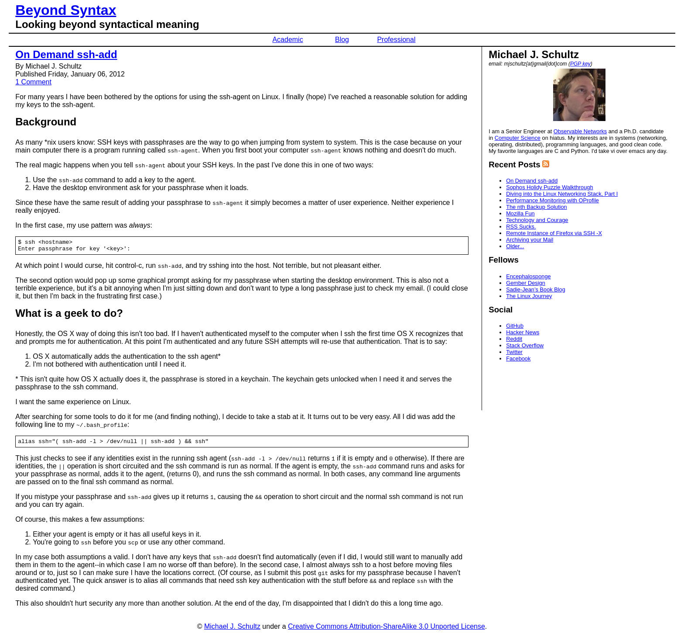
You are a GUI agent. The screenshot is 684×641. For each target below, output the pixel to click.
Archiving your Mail (529, 239)
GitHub (514, 325)
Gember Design (525, 283)
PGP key (580, 64)
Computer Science (517, 138)
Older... (515, 246)
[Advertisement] (578, 387)
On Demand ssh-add (66, 54)
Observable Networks (580, 131)
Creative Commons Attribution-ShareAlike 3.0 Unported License (386, 630)
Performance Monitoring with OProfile (552, 200)
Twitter (514, 352)
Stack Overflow (525, 345)
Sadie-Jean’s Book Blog (535, 289)
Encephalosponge (528, 276)
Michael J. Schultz (232, 630)
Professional (396, 39)
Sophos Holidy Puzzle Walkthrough (549, 187)
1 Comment (33, 82)
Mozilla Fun (520, 213)
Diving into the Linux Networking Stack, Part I (562, 194)
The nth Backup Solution (536, 207)
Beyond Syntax (65, 10)
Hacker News (522, 332)
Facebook (518, 358)
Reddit (514, 339)
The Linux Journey (529, 296)
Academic (287, 39)
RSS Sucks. (521, 226)
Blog (342, 39)
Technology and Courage (537, 220)
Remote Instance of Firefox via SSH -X (554, 233)
